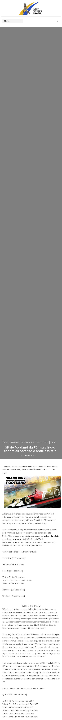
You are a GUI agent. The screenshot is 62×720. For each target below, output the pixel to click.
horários (14, 442)
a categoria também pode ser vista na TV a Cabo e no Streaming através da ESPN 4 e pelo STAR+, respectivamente (30, 539)
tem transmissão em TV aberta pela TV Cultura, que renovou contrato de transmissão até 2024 (30, 533)
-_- (22, 455)
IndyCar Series (28, 442)
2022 (5, 442)
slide (53, 442)
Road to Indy (42, 442)
